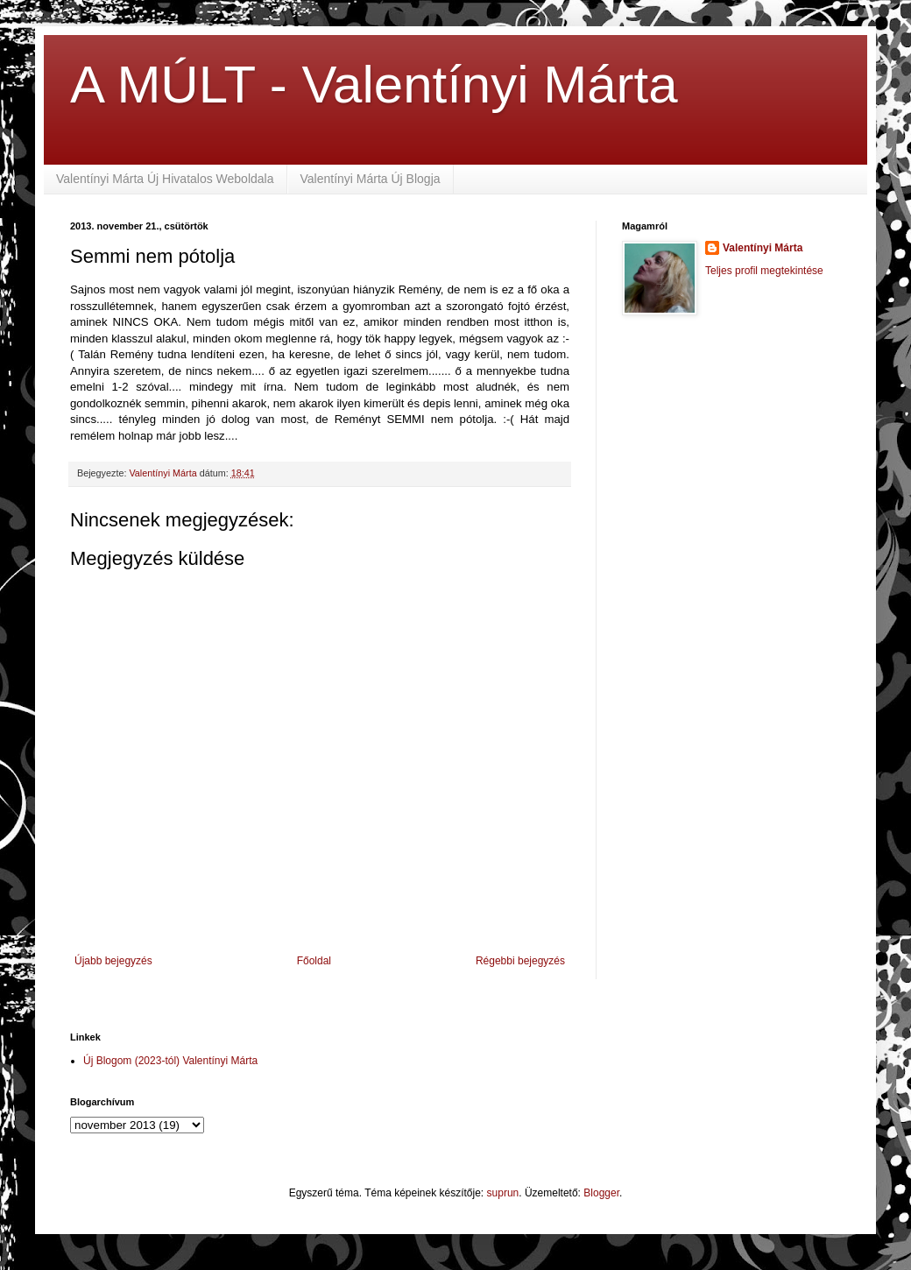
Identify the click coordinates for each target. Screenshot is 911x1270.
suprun (503, 1193)
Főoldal (314, 961)
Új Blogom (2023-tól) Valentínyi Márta (170, 1061)
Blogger (601, 1193)
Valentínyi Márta (762, 248)
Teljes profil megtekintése (764, 271)
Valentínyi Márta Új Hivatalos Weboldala (165, 179)
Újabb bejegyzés (113, 961)
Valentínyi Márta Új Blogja (370, 179)
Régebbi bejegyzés (520, 961)
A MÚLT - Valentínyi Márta (374, 84)
